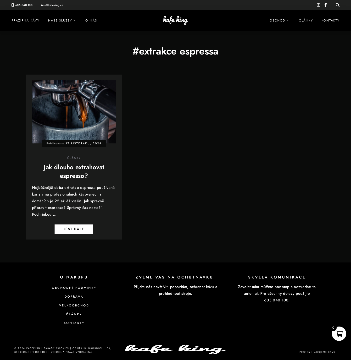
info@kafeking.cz (52, 5)
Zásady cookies (56, 348)
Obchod (277, 20)
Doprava (74, 297)
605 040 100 (24, 5)
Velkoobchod (74, 305)
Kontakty (331, 20)
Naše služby (60, 20)
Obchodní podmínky (74, 288)
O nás (91, 20)
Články (306, 20)
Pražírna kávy (25, 20)
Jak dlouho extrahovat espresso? (74, 171)
